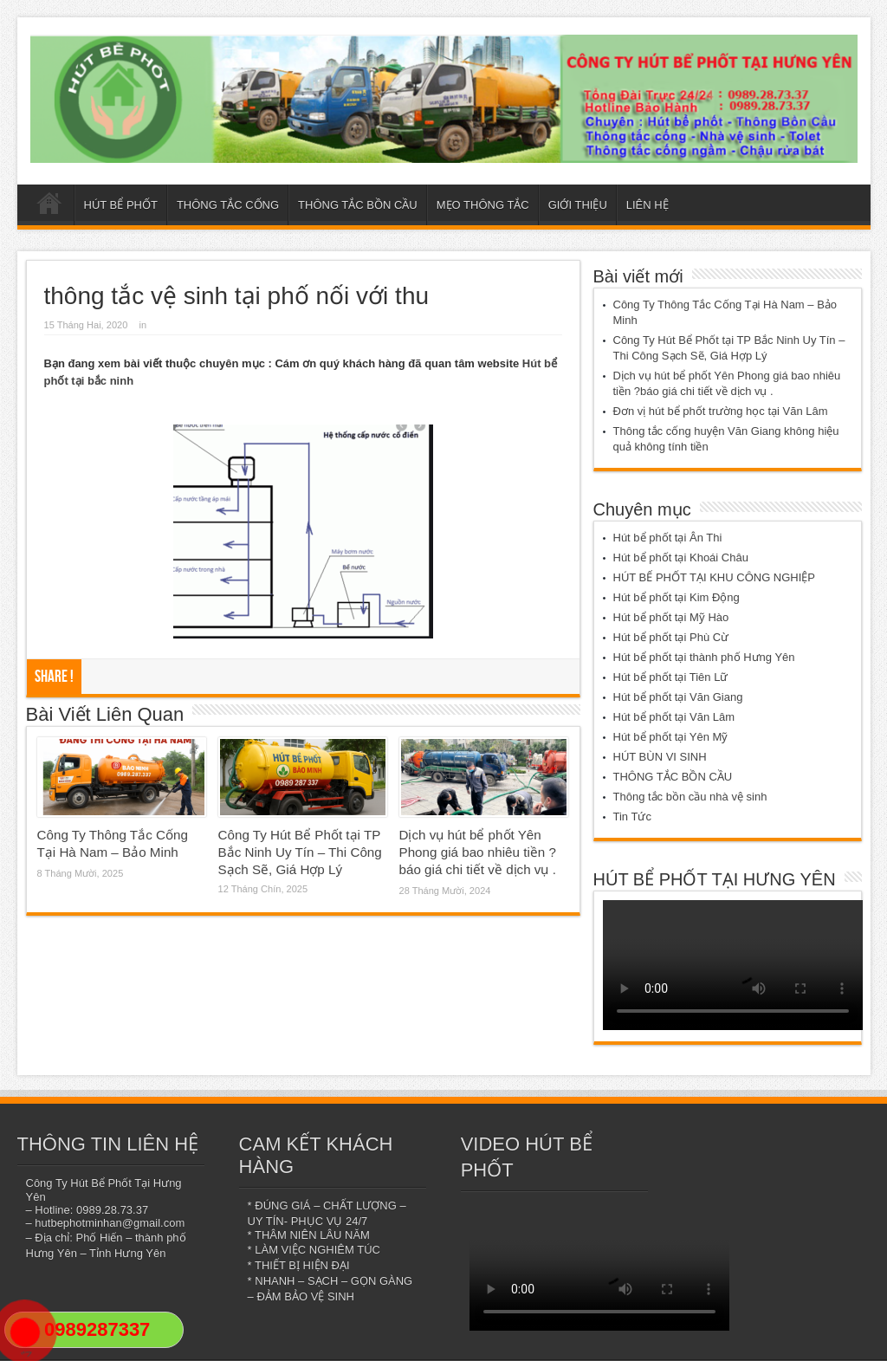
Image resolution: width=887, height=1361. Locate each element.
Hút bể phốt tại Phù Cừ (671, 637)
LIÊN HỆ (647, 204)
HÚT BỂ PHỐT (121, 204)
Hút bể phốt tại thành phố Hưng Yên (704, 657)
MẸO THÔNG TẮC (483, 204)
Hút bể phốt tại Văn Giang (678, 696)
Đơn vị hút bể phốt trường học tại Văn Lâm (720, 411)
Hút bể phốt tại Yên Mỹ (670, 736)
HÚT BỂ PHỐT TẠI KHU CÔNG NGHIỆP (714, 577)
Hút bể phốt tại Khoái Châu (680, 557)
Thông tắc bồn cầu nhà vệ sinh (690, 796)
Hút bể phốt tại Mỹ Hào (671, 617)
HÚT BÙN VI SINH (660, 756)
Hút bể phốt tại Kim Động (676, 597)
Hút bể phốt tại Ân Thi (667, 537)
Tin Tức (632, 816)
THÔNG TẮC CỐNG (228, 204)
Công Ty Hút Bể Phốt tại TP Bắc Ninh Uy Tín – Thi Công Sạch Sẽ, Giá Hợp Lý (300, 852)
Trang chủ (50, 207)
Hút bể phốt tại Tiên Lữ (670, 677)
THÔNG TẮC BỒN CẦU (358, 204)
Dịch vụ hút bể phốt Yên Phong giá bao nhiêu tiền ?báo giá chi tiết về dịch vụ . (477, 852)
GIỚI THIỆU (577, 204)
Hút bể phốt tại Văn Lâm (674, 716)
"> (25, 1339)
